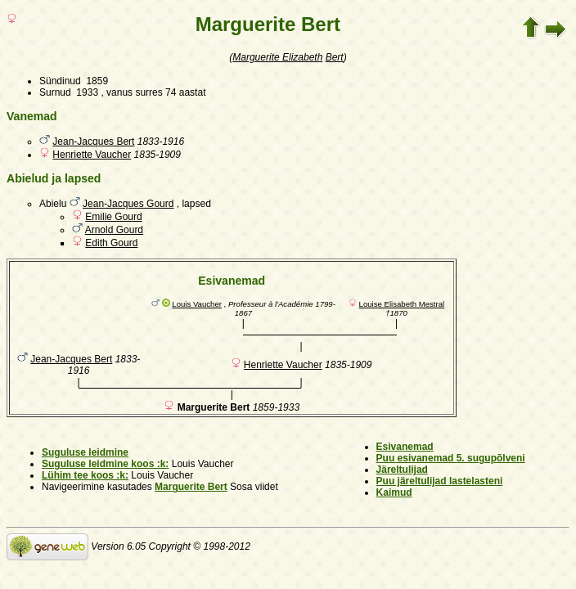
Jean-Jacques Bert (93, 141)
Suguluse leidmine (85, 452)
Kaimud (394, 492)
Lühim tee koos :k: (85, 475)
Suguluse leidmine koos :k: (105, 464)
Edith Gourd (111, 243)
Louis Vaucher (197, 303)
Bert (335, 57)
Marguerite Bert (191, 486)
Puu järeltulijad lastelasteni (439, 481)
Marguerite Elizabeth (277, 57)
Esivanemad (405, 446)
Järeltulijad (402, 469)
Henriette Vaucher (91, 154)
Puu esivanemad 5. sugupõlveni (450, 458)
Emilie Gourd (113, 217)
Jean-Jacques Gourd (128, 203)
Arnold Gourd (114, 230)
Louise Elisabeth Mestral (402, 303)
